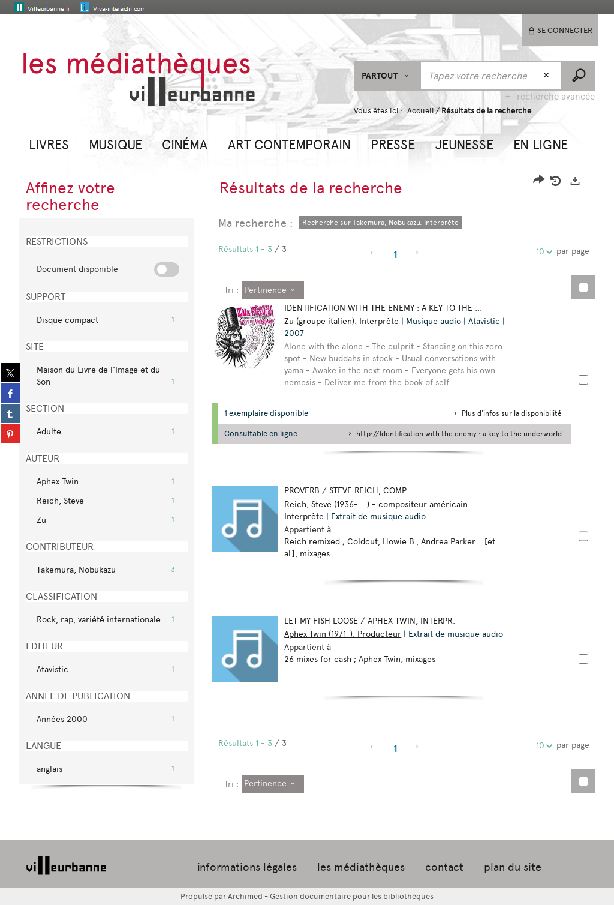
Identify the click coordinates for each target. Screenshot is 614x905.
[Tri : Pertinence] (273, 290)
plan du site (512, 867)
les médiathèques (361, 867)
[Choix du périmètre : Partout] (387, 76)
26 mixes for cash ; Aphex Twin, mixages (359, 659)
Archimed (245, 896)
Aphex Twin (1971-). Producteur (342, 634)
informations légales (247, 867)
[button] (48, 143)
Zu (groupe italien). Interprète (341, 321)
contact (444, 867)
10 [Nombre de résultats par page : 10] (542, 252)
